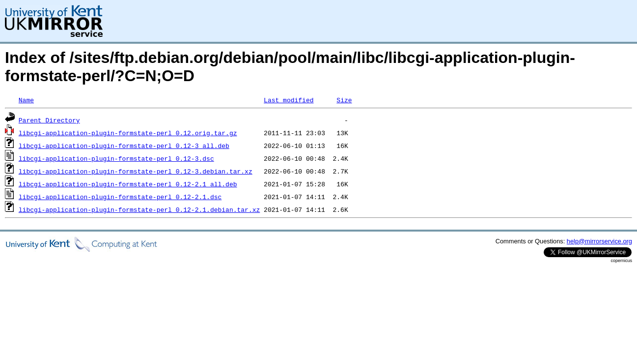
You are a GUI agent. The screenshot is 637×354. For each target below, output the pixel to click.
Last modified (288, 99)
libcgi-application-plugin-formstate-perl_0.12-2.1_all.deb (128, 183)
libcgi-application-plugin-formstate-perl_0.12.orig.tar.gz (128, 132)
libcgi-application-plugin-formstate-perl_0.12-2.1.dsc (120, 196)
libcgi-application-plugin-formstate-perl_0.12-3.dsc (116, 158)
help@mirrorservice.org (599, 241)
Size (344, 99)
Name (26, 99)
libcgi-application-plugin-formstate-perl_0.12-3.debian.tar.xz (135, 171)
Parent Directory (49, 120)
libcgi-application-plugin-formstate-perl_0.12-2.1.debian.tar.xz (139, 209)
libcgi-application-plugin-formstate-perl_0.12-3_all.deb (124, 145)
